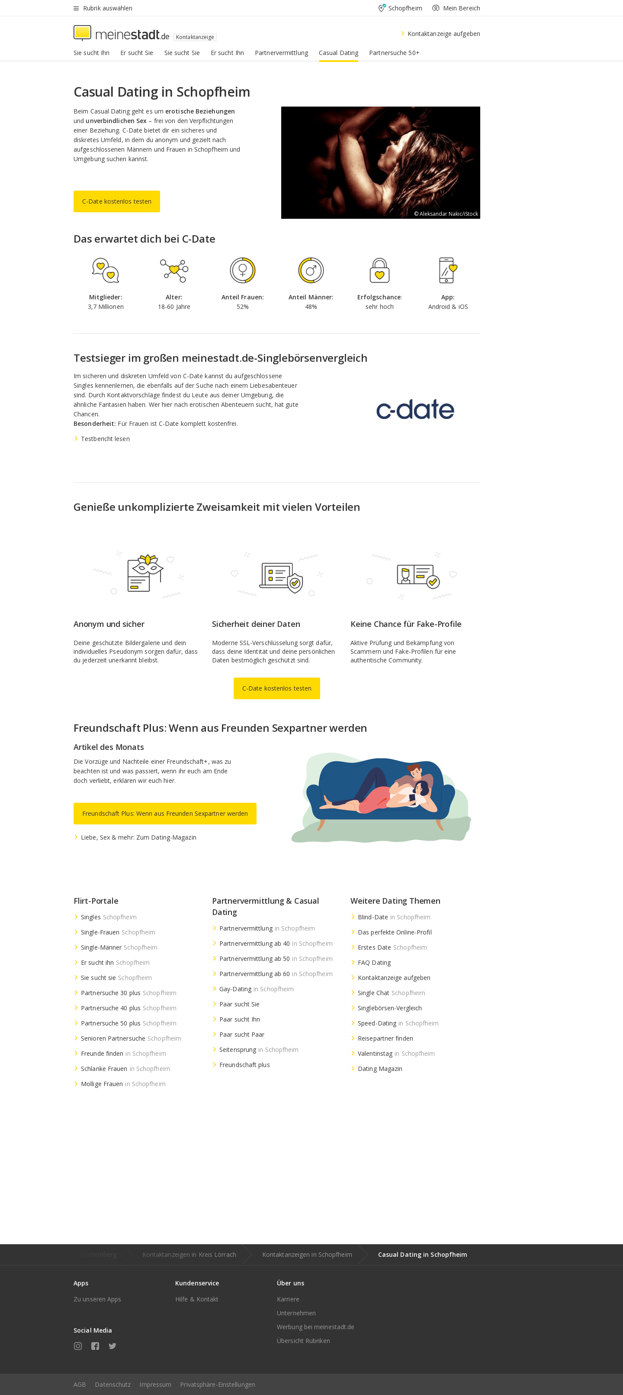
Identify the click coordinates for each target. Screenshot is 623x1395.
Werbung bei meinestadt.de (316, 1327)
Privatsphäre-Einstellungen (217, 1384)
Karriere (288, 1299)
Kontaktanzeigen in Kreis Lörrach (189, 1254)
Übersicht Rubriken (303, 1341)
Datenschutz (113, 1384)
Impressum (155, 1384)
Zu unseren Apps (98, 1299)
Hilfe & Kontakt (197, 1299)
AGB (80, 1384)
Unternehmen (296, 1313)
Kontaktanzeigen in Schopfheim (307, 1254)
